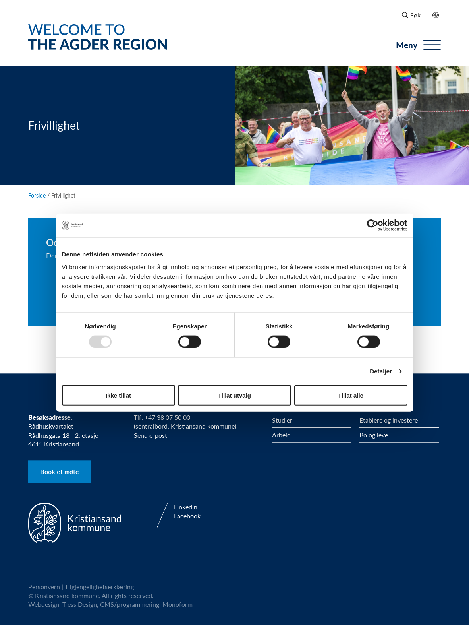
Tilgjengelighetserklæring (99, 586)
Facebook (187, 516)
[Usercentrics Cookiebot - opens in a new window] (372, 225)
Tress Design (79, 604)
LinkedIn (185, 507)
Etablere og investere (388, 420)
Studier (282, 420)
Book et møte (59, 471)
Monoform (177, 604)
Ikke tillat (118, 395)
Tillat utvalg (234, 395)
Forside (37, 195)
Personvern (44, 586)
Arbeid (281, 434)
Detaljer (381, 371)
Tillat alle (350, 395)
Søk (411, 14)
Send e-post (150, 435)
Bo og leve (373, 434)
